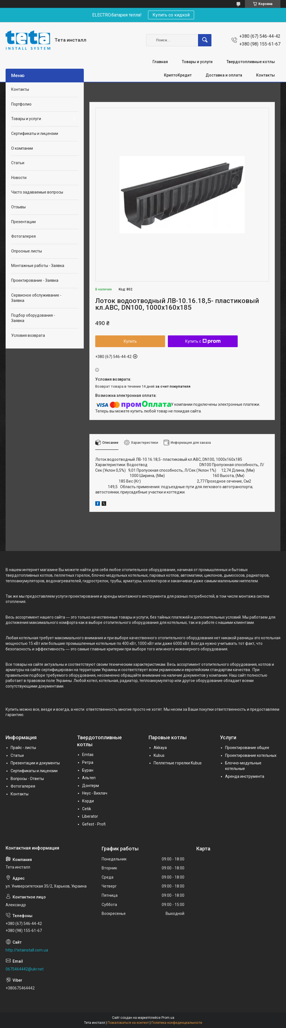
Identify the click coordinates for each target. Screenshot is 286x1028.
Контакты (265, 75)
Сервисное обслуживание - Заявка (36, 298)
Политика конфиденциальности (176, 1023)
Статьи (17, 163)
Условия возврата (28, 335)
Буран (87, 770)
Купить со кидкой (171, 15)
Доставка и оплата (224, 75)
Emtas (88, 754)
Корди (88, 801)
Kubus (159, 755)
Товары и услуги (197, 61)
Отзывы (18, 207)
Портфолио (21, 104)
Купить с (203, 341)
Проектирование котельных (251, 755)
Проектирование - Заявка (34, 280)
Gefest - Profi (94, 824)
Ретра (87, 762)
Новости (19, 177)
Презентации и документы (35, 763)
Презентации (23, 222)
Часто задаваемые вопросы (37, 192)
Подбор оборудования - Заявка (33, 318)
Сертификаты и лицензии (34, 133)
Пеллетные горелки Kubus (178, 763)
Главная (160, 61)
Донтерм (90, 785)
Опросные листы (26, 251)
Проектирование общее (247, 747)
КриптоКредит (178, 75)
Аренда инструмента (244, 776)
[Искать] (204, 40)
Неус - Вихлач (94, 793)
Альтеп (89, 778)
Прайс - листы (23, 747)
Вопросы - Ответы (27, 778)
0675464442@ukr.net (25, 969)
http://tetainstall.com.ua (27, 950)
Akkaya (160, 747)
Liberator (90, 816)
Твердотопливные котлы (251, 61)
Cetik (86, 809)
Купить (130, 341)
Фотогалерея (23, 236)
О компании (22, 148)
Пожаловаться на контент (128, 1023)
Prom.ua (167, 1018)
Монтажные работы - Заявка (37, 265)
